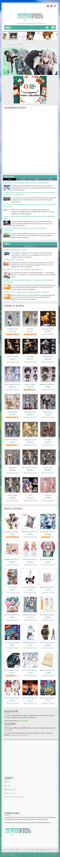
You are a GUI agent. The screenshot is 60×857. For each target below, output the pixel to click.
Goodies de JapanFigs (13, 508)
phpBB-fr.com (12, 854)
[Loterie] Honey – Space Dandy (14, 260)
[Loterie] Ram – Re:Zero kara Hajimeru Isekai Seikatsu (22, 269)
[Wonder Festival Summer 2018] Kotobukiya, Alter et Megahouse (26, 292)
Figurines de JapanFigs (14, 305)
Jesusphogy (8, 730)
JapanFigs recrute (10, 789)
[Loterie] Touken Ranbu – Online (15, 250)
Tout (9, 179)
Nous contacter (9, 793)
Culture (37, 179)
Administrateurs (13, 720)
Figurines (7, 244)
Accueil (7, 782)
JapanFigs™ (12, 850)
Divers (23, 179)
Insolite (50, 179)
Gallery (7, 786)
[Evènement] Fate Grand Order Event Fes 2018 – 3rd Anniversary (26, 183)
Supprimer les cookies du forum (14, 797)
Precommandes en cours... (15, 107)
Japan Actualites (9, 177)
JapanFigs (41, 850)
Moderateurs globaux (23, 720)
